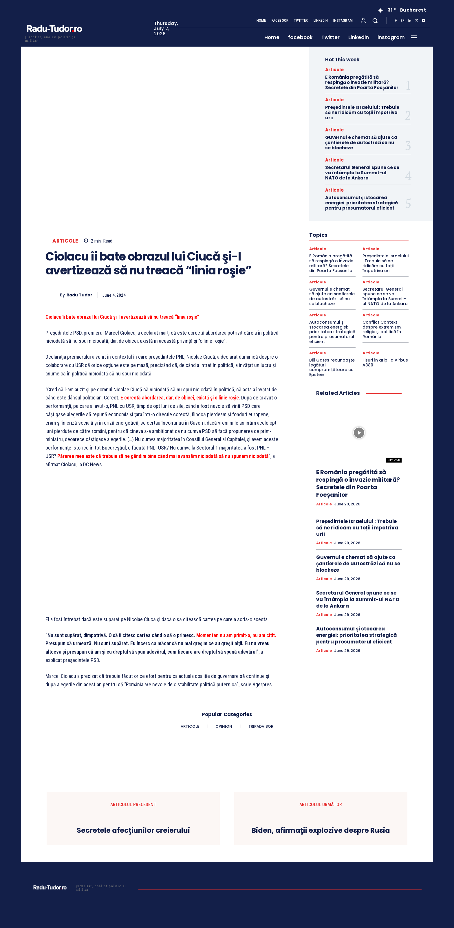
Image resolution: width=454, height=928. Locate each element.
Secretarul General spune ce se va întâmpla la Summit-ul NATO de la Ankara (362, 172)
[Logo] (82, 887)
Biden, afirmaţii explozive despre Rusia (321, 830)
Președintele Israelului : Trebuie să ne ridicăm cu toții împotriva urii (362, 112)
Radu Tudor (79, 295)
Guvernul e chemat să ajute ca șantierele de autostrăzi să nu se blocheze (361, 142)
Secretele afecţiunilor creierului (133, 830)
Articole (65, 241)
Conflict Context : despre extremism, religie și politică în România (382, 329)
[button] (375, 20)
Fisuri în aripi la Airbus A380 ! (385, 362)
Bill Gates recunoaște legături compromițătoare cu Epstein (332, 367)
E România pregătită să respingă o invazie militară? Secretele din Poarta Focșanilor (361, 82)
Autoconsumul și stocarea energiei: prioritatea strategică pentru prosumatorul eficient (361, 203)
